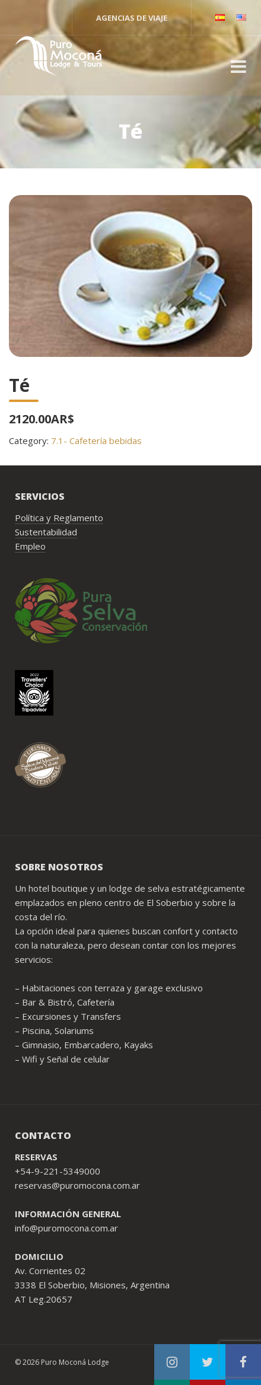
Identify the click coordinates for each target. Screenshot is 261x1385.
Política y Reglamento (59, 518)
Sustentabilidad (46, 532)
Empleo (30, 546)
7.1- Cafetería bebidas (96, 440)
